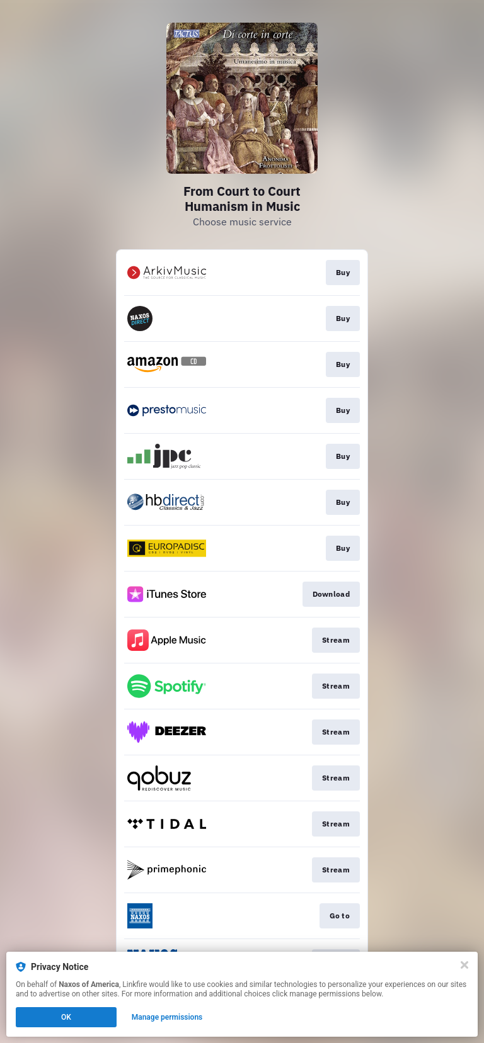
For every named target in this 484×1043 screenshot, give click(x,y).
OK (66, 1017)
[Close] (464, 965)
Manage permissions (167, 1017)
